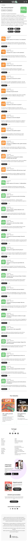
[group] (8, 411)
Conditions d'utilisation (19, 450)
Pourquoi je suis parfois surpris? (13, 130)
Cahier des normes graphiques (20, 453)
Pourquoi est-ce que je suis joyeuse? (14, 65)
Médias (16, 452)
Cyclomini (16, 442)
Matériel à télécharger (19, 440)
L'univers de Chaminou (19, 441)
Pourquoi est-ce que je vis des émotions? (15, 52)
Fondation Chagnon (18, 521)
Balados (3, 5)
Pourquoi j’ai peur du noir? (12, 91)
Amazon (17, 31)
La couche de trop (18, 446)
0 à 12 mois (3, 441)
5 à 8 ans (2, 445)
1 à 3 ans (2, 442)
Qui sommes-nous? (18, 449)
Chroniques (3, 449)
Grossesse (3, 440)
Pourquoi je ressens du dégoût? (13, 117)
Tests (16, 439)
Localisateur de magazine (17, 489)
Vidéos (2, 452)
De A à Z (2, 438)
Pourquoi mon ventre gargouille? (13, 329)
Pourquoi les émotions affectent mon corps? (16, 170)
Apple (10, 28)
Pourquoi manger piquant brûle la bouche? (15, 368)
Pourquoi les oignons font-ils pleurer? (14, 249)
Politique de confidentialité (19, 451)
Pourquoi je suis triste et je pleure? (14, 104)
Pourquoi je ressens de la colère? (13, 78)
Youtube (10, 31)
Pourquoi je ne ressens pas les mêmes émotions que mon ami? (14, 157)
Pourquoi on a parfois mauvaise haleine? (15, 289)
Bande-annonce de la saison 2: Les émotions (16, 39)
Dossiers (2, 450)
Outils (16, 438)
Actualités (3, 448)
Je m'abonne (14, 501)
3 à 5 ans (2, 444)
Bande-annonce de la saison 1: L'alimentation (16, 183)
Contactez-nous (18, 454)
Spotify (17, 28)
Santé (2, 439)
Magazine (3, 451)
